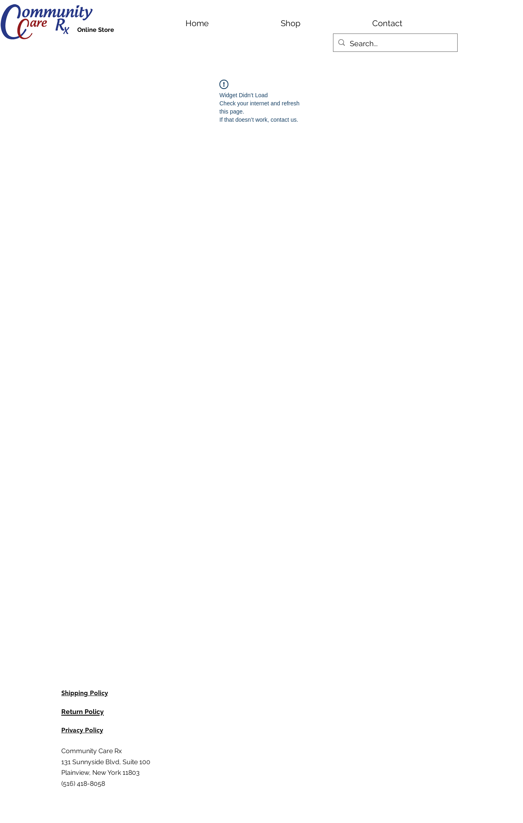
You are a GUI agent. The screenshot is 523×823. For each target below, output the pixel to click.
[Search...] (395, 44)
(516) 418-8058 (83, 783)
